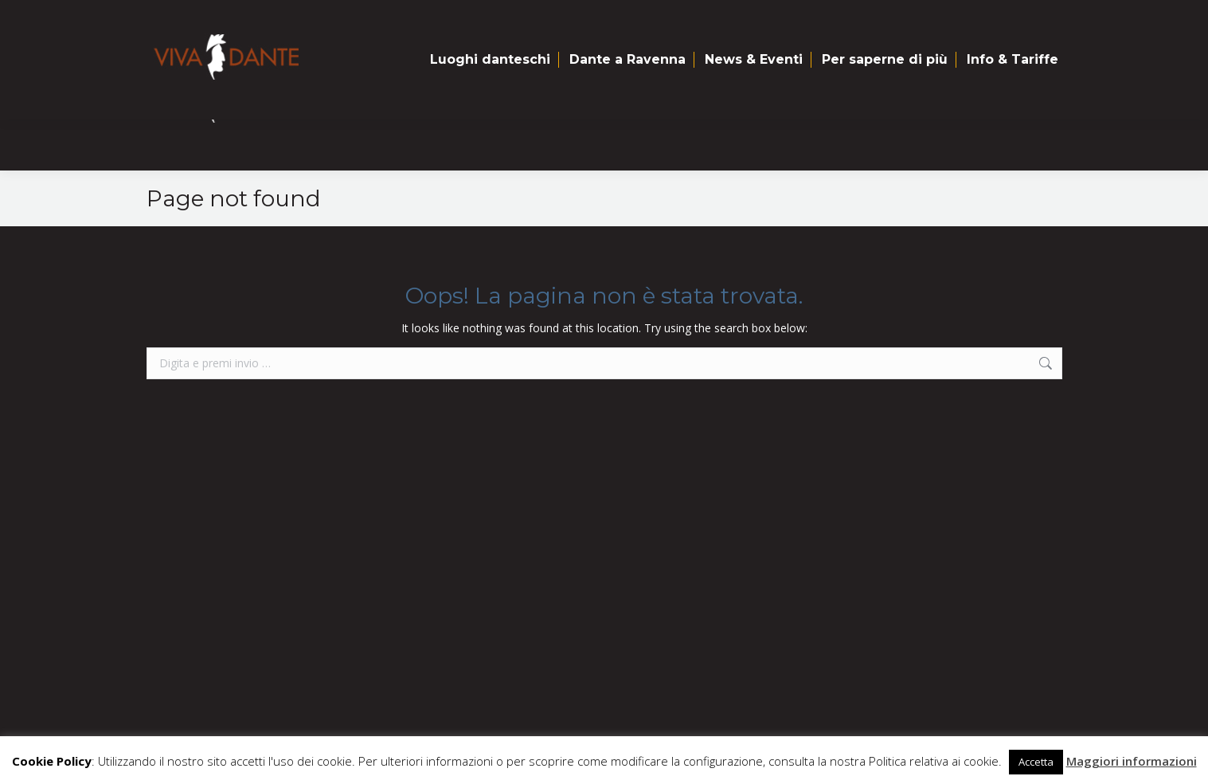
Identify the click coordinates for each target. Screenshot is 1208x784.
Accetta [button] (1036, 762)
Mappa (246, 17)
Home (180, 17)
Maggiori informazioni (1131, 761)
